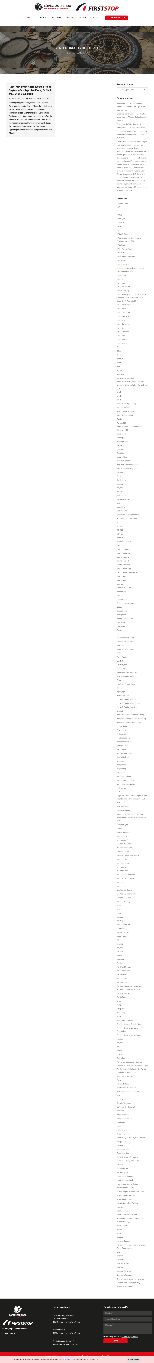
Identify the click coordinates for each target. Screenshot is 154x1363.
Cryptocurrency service (126, 603)
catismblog (121, 592)
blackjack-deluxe (123, 499)
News (119, 913)
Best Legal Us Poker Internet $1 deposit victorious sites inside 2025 (131, 126)
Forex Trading (122, 657)
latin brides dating (124, 776)
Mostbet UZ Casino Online (127, 894)
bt (117, 522)
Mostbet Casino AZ (124, 851)
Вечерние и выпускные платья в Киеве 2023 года (130, 1220)
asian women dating (125, 415)
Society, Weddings (124, 1103)
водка (119, 1229)
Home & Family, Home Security (129, 703)
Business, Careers (124, 542)
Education (121, 626)
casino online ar (123, 557)
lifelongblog (121, 788)
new (118, 909)
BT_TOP (120, 530)
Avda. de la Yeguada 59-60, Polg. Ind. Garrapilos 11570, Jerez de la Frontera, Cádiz (66, 1318)
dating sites (121, 615)
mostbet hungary (123, 863)
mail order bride (123, 806)
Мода (119, 1252)
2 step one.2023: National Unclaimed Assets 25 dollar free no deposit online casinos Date (132, 106)
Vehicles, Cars (122, 1172)
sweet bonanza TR (124, 1118)
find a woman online (125, 649)
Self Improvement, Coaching (128, 1091)
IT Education (122, 726)
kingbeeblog (121, 769)
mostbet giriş (122, 859)
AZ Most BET (122, 423)
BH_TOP (120, 492)
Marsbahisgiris (122, 825)
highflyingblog (122, 692)
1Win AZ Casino (123, 234)
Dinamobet (121, 622)
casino (119, 545)
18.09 (119, 226)
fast (118, 634)
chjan (119, 595)
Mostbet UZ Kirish (124, 898)
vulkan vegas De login (125, 1188)
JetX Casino (121, 749)
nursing (120, 921)
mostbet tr (121, 882)
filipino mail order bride (126, 638)
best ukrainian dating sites (127, 468)
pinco (119, 1001)
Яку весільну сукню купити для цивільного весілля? (129, 1284)
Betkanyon (121, 472)
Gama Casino (122, 669)
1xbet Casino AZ (123, 312)
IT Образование (123, 738)
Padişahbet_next (123, 932)
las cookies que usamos (67, 1359)
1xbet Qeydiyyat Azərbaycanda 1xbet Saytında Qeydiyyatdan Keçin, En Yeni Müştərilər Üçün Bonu (30, 90)
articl (119, 392)
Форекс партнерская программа (130, 1279)
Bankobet (120, 449)
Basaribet (120, 453)
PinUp (119, 1005)
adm (118, 366)
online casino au (123, 925)
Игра (119, 1233)
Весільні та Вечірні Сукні (127, 1215)
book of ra (121, 507)
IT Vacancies (122, 730)
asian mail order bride (125, 411)
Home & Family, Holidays (126, 699)
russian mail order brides (126, 1088)
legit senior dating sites (126, 784)
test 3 (119, 1126)
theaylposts (121, 1142)
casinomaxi (121, 576)
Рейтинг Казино (123, 1263)
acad (119, 362)
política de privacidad (130, 1337)
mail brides (121, 803)
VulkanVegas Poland (125, 1199)
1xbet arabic (121, 283)
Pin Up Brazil (122, 975)
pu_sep (120, 1043)
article (119, 396)
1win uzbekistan (123, 264)
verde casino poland (125, 1180)
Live (118, 792)
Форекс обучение (124, 1275)
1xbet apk (120, 279)
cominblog (121, 599)
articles (120, 400)
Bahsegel (120, 438)
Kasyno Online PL (124, 757)
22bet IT (120, 351)
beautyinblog (122, 457)
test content (122, 1130)
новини (120, 1256)
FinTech (120, 653)
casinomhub (122, 580)
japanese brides (123, 742)
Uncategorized (122, 1168)
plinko (119, 1016)
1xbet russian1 (122, 343)
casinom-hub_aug (124, 568)
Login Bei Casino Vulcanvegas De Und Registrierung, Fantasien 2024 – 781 (132, 797)
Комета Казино (123, 1241)
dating (119, 607)
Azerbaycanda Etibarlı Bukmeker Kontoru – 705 (129, 428)
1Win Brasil (121, 245)
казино (120, 1237)
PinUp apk (121, 1009)
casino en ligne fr (123, 549)
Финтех (120, 1267)
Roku (119, 1080)
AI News (120, 370)
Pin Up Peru (121, 997)
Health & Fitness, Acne (126, 684)
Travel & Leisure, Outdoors (127, 1157)
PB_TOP (120, 952)
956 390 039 (118, 2)
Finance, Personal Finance (127, 642)
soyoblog (120, 1111)
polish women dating (125, 1020)
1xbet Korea (121, 328)
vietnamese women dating (127, 1184)
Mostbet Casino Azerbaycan (128, 855)
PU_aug (120, 1039)
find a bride (121, 645)
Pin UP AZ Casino (124, 967)
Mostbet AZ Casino (124, 844)
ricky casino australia (125, 1076)
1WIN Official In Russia (126, 257)
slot (118, 1095)
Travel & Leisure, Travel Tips (128, 1161)
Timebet (120, 1145)
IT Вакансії (121, 734)
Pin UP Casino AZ (124, 982)
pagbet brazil (122, 936)
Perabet (120, 963)
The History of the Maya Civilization (131, 1138)
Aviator (119, 419)
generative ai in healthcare (127, 672)
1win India (121, 253)
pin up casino (122, 978)
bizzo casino (122, 495)
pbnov (119, 955)
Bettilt (119, 476)
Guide (119, 680)
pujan (119, 1047)
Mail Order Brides (123, 810)
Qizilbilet (120, 1054)
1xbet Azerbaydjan (124, 305)
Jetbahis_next (122, 746)
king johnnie (121, 765)
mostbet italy (122, 867)
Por (26, 98)
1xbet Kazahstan (123, 324)
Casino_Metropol (124, 565)
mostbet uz (121, 886)
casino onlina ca (123, 553)
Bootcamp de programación (128, 518)
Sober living (121, 1099)
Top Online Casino (124, 1153)
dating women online (125, 619)
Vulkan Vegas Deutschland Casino (130, 1192)
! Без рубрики (122, 203)
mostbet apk (122, 836)
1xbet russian (122, 339)
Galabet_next (122, 665)
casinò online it (123, 561)
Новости (120, 1260)
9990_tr (120, 359)
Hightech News (123, 695)
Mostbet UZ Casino (124, 890)
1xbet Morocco (123, 332)
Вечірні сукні (122, 1226)
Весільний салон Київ (126, 1211)
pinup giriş (121, 1012)
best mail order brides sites (127, 465)
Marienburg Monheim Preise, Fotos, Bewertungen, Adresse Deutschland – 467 (131, 817)
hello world (121, 688)
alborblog (120, 374)
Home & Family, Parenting (127, 707)
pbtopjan (120, 959)
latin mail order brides (125, 780)
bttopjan (120, 538)
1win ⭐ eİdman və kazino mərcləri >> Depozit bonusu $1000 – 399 (132, 270)
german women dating (126, 676)
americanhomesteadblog (127, 378)
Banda (119, 445)
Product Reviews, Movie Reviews (130, 1035)
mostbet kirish (122, 871)
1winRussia (121, 275)
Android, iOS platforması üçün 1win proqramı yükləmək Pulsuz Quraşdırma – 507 (132, 385)
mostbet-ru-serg (123, 901)
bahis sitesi (121, 434)
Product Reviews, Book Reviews (129, 1024)
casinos (120, 584)
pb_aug (120, 944)
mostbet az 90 (122, 840)
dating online (122, 611)
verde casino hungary (125, 1176)
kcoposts (120, 761)
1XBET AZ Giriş (123, 291)
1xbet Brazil (121, 309)
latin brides (121, 772)
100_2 (119, 215)
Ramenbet (121, 1058)
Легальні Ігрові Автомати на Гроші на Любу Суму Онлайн (132, 1246)
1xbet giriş (12, 98)
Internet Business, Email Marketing (130, 715)
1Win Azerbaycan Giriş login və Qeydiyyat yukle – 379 (129, 239)
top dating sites (123, 1149)
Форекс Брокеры (124, 1271)
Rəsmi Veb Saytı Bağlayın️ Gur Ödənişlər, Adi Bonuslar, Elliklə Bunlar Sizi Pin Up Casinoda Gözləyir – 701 (132, 1069)
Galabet (120, 661)
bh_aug (120, 484)
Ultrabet (120, 1165)
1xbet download (123, 316)
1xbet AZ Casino (123, 287)
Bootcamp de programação (128, 515)
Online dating (122, 928)
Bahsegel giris (122, 442)
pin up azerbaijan (123, 971)
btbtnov (120, 534)
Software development (126, 1107)
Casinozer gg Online (125, 588)
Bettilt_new (121, 480)
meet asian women (124, 832)
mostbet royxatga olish (126, 878)
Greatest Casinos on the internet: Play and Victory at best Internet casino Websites (132, 134)
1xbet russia (121, 336)
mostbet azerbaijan (124, 848)
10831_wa (121, 219)
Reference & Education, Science (129, 1062)
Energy (119, 630)
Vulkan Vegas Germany (126, 1195)
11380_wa (121, 223)
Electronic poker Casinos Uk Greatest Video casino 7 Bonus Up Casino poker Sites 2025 (132, 117)
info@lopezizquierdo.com (137, 2)
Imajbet (120, 711)
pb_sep (120, 948)
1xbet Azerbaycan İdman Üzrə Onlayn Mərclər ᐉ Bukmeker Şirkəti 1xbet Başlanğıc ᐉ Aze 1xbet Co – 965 (131, 297)
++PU (119, 207)
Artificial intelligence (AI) (126, 404)
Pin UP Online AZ (123, 993)
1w (118, 230)
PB (118, 940)
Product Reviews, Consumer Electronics (128, 1029)
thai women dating (124, 1134)
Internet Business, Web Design (129, 722)
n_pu (119, 905)
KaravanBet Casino (124, 753)
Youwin (120, 1207)
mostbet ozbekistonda (126, 875)
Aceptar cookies (133, 1359)
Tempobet (121, 1122)
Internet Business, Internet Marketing (131, 719)
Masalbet (120, 828)
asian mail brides (123, 407)
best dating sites (123, 461)
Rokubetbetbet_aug (124, 1084)
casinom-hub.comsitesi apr (127, 572)
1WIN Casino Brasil (124, 249)
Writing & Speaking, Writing (127, 1203)
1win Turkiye (121, 260)
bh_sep (120, 488)
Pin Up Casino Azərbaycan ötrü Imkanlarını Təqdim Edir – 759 (129, 988)
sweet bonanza (123, 1115)
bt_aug (119, 526)
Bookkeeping (122, 511)
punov (119, 1050)
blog (118, 503)
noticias (120, 917)
